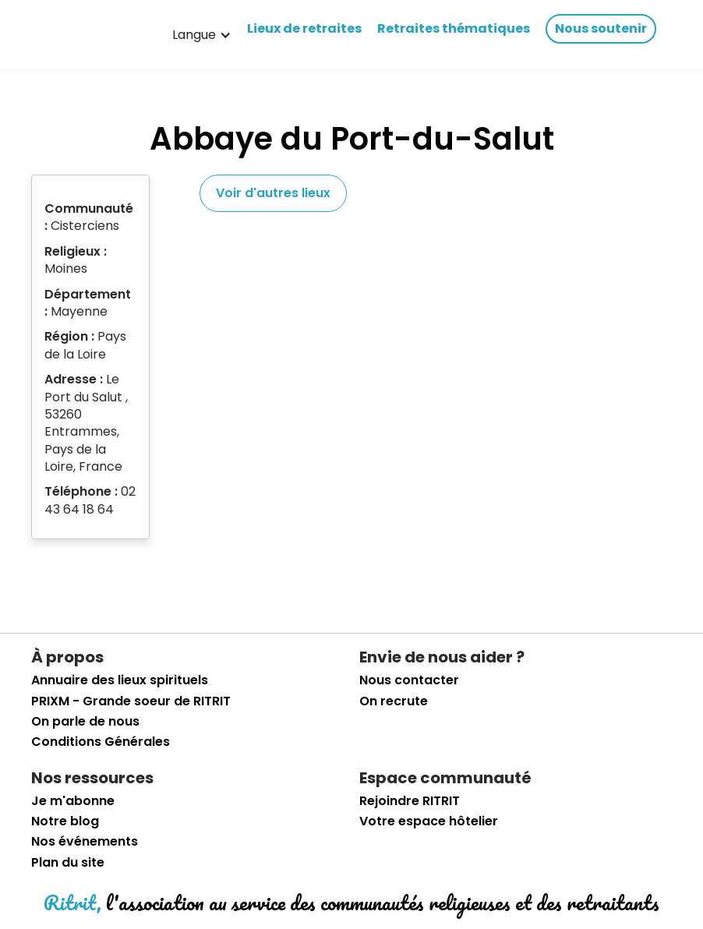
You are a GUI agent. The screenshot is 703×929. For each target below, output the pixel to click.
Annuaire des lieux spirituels (119, 680)
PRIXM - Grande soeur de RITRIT (131, 701)
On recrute (393, 701)
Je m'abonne (73, 801)
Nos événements (84, 841)
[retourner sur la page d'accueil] (81, 35)
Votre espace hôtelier (428, 821)
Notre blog (65, 821)
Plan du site (67, 862)
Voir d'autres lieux (273, 193)
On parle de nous (85, 721)
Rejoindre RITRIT (409, 801)
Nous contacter (409, 680)
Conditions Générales (100, 742)
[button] (202, 35)
